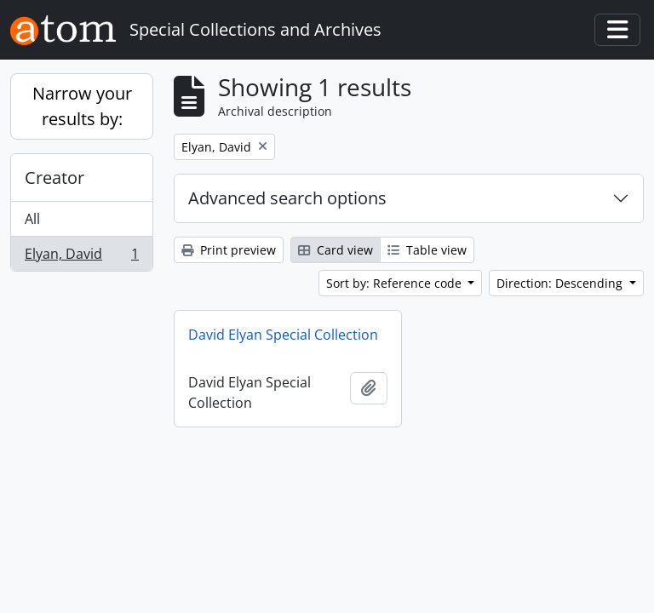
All (32, 218)
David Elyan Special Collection (283, 334)
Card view (335, 250)
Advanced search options (287, 197)
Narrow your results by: (82, 106)
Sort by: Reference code (395, 283)
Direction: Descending (561, 283)
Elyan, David (81, 257)
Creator (54, 177)
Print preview (228, 250)
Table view (427, 250)
